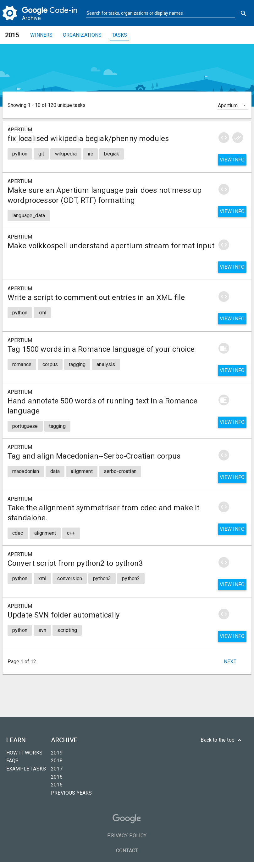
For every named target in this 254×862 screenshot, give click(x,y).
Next (230, 662)
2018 (57, 761)
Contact (127, 851)
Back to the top (222, 740)
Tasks (119, 35)
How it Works (24, 753)
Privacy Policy (126, 835)
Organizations (82, 35)
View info (232, 160)
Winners (41, 35)
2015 (57, 785)
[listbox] (232, 105)
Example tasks (26, 769)
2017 (57, 769)
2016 (57, 777)
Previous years (71, 793)
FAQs (12, 761)
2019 (57, 753)
